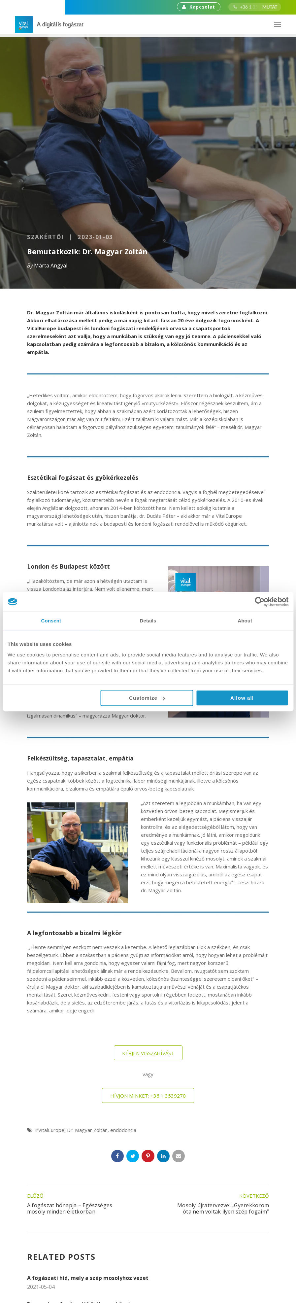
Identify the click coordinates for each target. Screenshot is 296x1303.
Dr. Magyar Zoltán (87, 1130)
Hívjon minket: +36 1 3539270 (148, 1095)
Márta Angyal (50, 265)
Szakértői (45, 237)
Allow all (242, 698)
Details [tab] (148, 620)
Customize (147, 698)
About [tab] (245, 620)
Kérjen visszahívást (148, 1053)
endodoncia (123, 1130)
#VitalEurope (49, 1130)
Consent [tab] (51, 620)
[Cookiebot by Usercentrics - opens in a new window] (259, 602)
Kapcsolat (198, 7)
